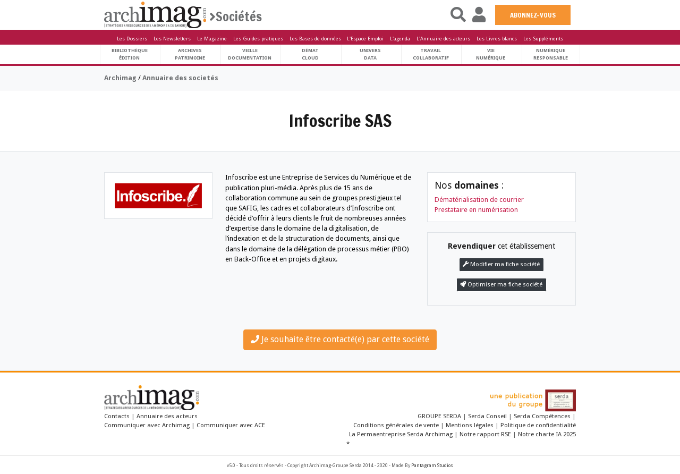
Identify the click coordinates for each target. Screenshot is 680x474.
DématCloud (310, 54)
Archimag (120, 78)
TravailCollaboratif (431, 54)
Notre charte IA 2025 (547, 434)
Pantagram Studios (432, 465)
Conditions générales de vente (396, 425)
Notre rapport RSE (485, 434)
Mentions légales (470, 425)
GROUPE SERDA (440, 416)
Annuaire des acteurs (167, 416)
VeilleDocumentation (249, 54)
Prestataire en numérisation (476, 210)
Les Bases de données (315, 38)
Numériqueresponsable (550, 54)
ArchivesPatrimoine (190, 54)
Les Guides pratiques (258, 38)
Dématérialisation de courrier (479, 200)
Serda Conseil (487, 416)
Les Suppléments (543, 38)
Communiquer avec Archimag (147, 425)
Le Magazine (212, 38)
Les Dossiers (132, 38)
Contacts (117, 416)
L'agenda (400, 38)
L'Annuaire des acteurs (443, 38)
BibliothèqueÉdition (130, 54)
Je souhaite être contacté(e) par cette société (340, 339)
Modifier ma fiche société (501, 264)
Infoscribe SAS (340, 120)
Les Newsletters (172, 38)
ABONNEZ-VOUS (533, 15)
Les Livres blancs (497, 38)
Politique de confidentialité (538, 425)
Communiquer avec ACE (231, 425)
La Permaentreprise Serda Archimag (401, 434)
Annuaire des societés (180, 78)
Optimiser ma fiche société (501, 284)
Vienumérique (490, 54)
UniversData (370, 54)
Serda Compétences (542, 416)
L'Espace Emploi (365, 38)
